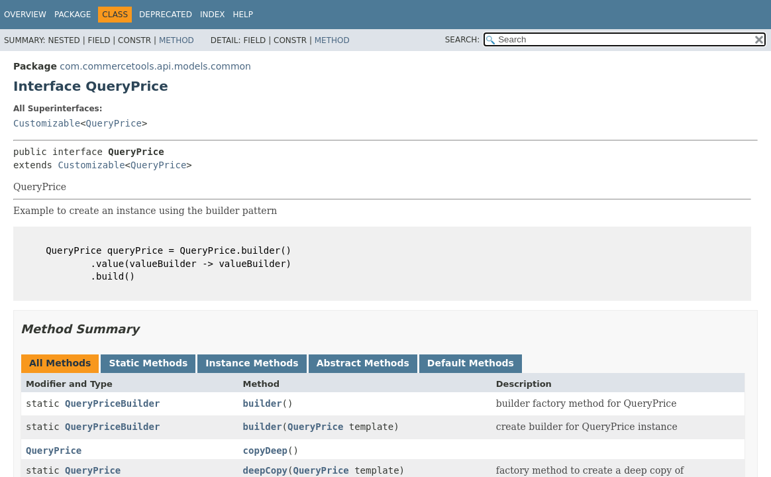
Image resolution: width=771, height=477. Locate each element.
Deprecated (165, 14)
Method (176, 40)
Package (72, 14)
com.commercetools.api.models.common (155, 66)
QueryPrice (114, 123)
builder (262, 403)
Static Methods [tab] (148, 363)
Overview (25, 14)
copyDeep (265, 450)
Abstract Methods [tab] (363, 363)
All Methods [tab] (60, 363)
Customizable (46, 123)
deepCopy (265, 470)
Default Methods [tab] (470, 363)
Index (212, 14)
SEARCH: (462, 39)
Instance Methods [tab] (251, 363)
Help (242, 14)
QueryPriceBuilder (112, 403)
